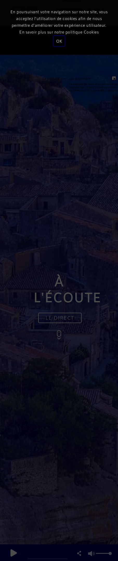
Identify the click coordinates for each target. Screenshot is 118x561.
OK (59, 40)
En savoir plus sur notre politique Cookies (59, 31)
